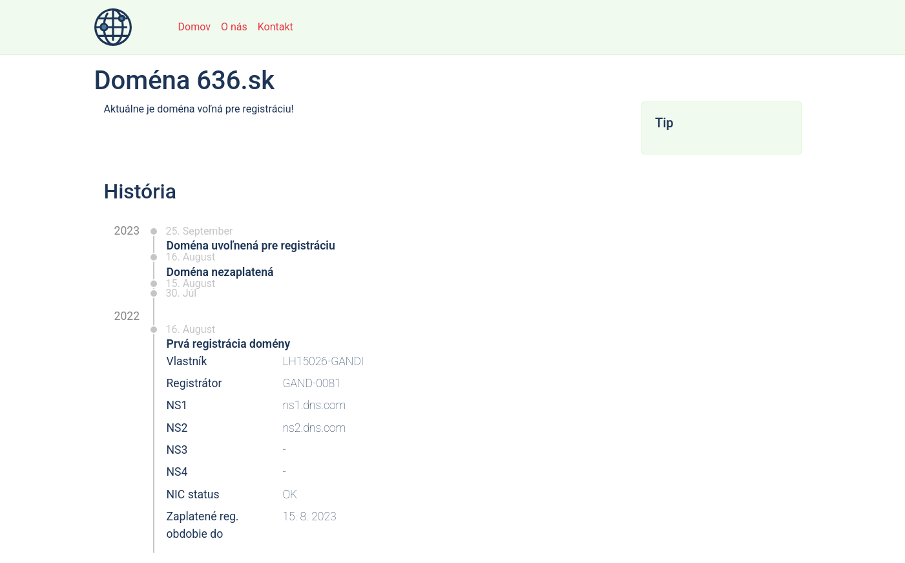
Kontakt (275, 27)
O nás (234, 27)
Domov (194, 27)
